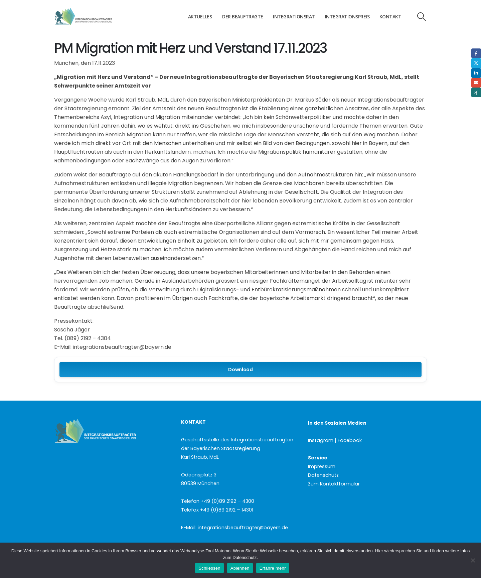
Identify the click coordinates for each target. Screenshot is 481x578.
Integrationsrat (294, 16)
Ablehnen (240, 568)
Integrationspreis (347, 16)
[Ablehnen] (472, 560)
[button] (422, 16)
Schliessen (209, 568)
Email (476, 83)
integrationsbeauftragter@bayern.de (243, 527)
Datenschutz (323, 475)
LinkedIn (476, 73)
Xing (476, 92)
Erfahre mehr (273, 568)
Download (240, 369)
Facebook (476, 53)
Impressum (321, 466)
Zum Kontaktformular (334, 483)
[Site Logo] (96, 16)
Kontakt (390, 16)
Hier (379, 550)
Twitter (476, 63)
